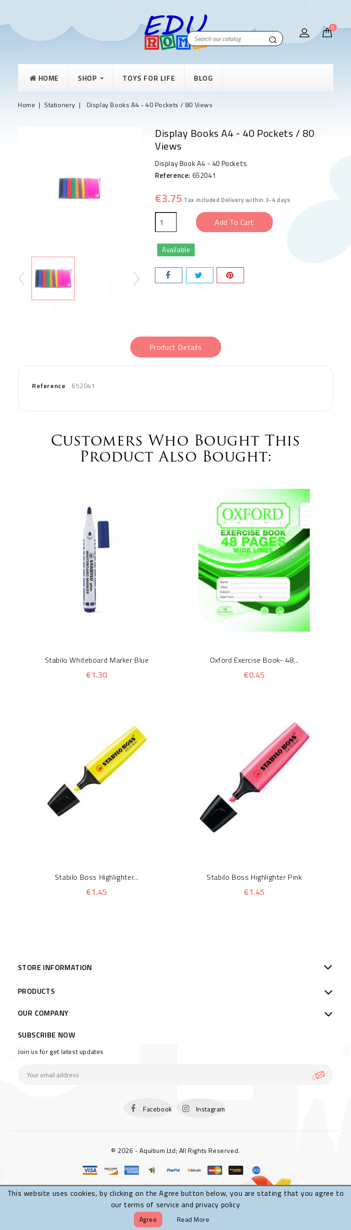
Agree (148, 1219)
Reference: (173, 175)
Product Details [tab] (175, 347)
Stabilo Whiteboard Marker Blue (97, 659)
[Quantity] (166, 222)
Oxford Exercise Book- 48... (254, 659)
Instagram (210, 1109)
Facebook (157, 1109)
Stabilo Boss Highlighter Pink (254, 877)
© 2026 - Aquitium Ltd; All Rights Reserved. (175, 1150)
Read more (193, 1219)
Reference (48, 385)
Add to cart (234, 222)
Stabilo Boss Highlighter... (96, 877)
